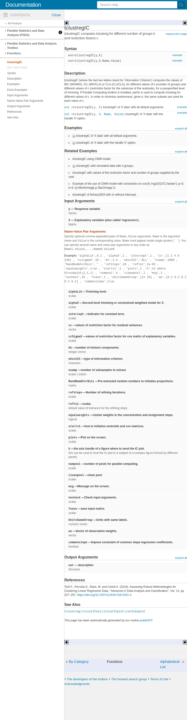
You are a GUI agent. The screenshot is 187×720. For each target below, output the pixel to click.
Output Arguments (18, 106)
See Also (12, 117)
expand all (181, 128)
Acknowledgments (77, 683)
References (14, 111)
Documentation (23, 5)
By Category (79, 661)
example (177, 55)
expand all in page (176, 33)
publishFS (146, 620)
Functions (14, 53)
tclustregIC (14, 62)
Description (14, 78)
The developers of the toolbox (87, 679)
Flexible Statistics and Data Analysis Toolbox (32, 46)
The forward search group (129, 679)
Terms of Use (159, 679)
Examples (13, 84)
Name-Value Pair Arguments (25, 100)
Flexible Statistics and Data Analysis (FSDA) (25, 33)
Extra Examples (17, 89)
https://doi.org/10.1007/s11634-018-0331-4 (104, 595)
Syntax (11, 73)
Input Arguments (17, 95)
